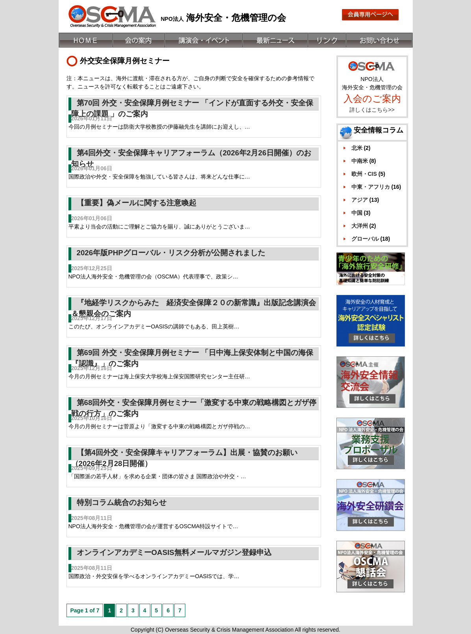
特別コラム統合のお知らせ (121, 502)
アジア (359, 200)
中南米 (359, 161)
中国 (356, 213)
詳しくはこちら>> (371, 110)
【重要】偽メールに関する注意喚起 (136, 203)
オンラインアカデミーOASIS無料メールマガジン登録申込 (174, 552)
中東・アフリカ (370, 187)
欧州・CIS (364, 174)
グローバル (365, 239)
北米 (356, 148)
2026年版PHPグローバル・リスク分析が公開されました (171, 253)
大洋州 (359, 226)
